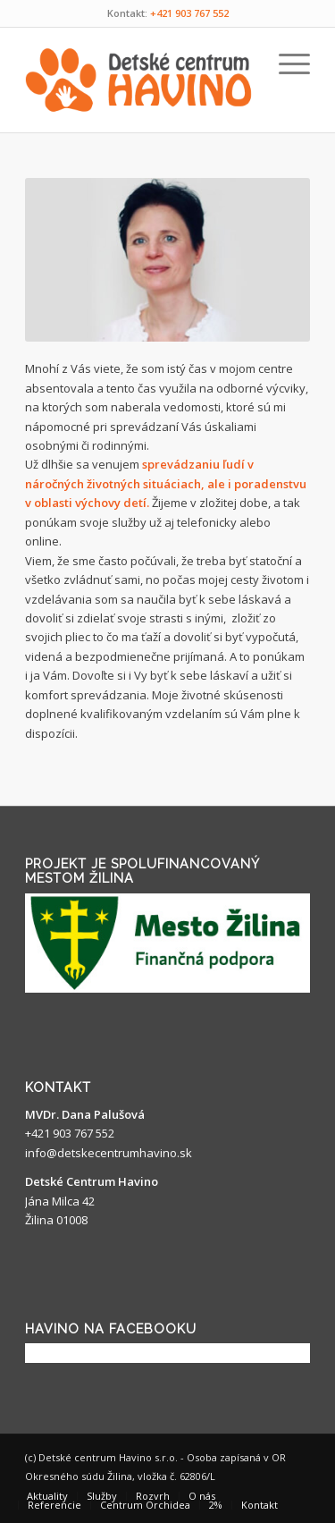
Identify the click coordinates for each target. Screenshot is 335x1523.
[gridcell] (167, 551)
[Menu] (285, 63)
